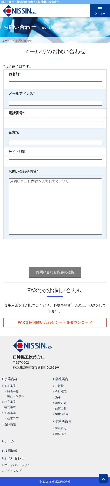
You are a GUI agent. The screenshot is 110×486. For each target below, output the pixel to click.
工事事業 (10, 413)
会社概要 (61, 391)
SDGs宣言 (62, 414)
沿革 (58, 397)
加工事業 (10, 386)
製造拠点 (61, 428)
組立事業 (10, 401)
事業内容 (11, 379)
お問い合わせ (14, 458)
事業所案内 (63, 421)
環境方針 (61, 403)
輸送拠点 (61, 434)
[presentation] (55, 251)
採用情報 (11, 451)
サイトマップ (13, 470)
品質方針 (61, 408)
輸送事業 (10, 407)
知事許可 (13, 418)
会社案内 (61, 379)
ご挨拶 (59, 386)
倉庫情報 (10, 424)
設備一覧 (13, 391)
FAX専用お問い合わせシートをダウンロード (55, 322)
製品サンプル (15, 396)
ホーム (6, 40)
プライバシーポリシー (18, 465)
